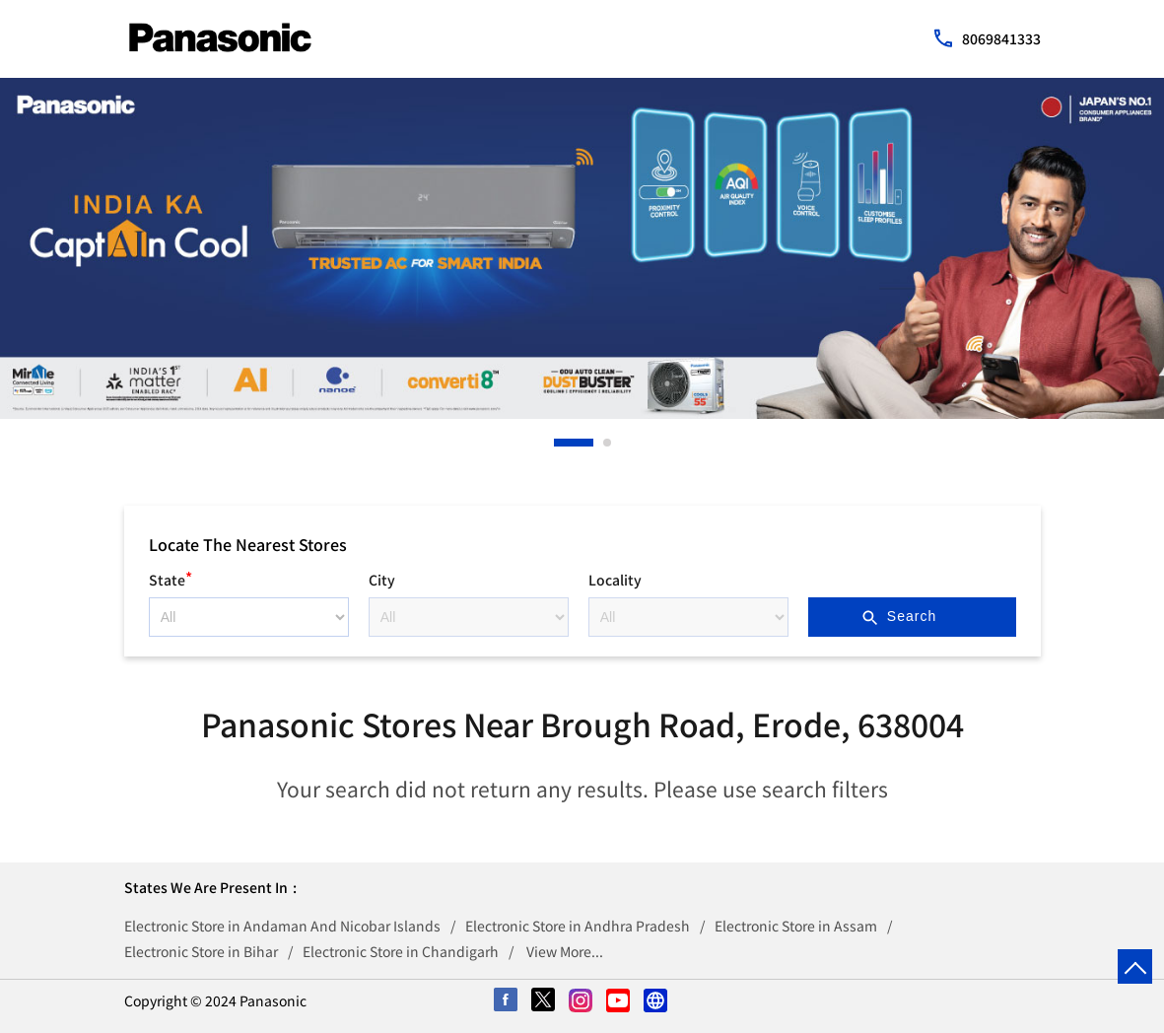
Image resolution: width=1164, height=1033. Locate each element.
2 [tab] (608, 443)
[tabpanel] (582, 248)
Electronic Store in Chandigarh (401, 951)
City (382, 579)
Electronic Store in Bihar (201, 951)
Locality (615, 579)
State (170, 577)
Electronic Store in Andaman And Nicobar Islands (282, 925)
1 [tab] (559, 443)
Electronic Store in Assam (796, 925)
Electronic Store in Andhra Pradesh (577, 925)
